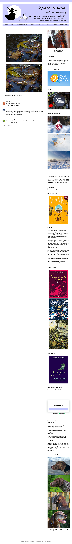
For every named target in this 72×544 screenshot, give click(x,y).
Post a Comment (8, 125)
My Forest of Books (40, 24)
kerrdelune (8, 108)
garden (60, 179)
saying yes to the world (55, 180)
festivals (56, 179)
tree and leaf (19, 95)
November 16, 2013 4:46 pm (12, 116)
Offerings (55, 24)
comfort (53, 177)
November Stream (23, 31)
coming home (59, 177)
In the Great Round (53, 176)
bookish (49, 177)
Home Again (6, 24)
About (12, 24)
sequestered (66, 180)
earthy (68, 177)
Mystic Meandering (10, 119)
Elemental (48, 24)
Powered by (58, 413)
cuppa (64, 177)
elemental (14, 95)
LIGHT (61, 176)
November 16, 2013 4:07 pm (12, 105)
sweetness (50, 182)
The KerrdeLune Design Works (54, 389)
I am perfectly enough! (63, 24)
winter (65, 182)
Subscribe (58, 409)
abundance (67, 176)
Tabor (7, 101)
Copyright (32, 24)
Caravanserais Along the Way (22, 24)
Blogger (49, 541)
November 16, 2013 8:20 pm (12, 122)
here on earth (66, 179)
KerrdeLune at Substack (53, 392)
